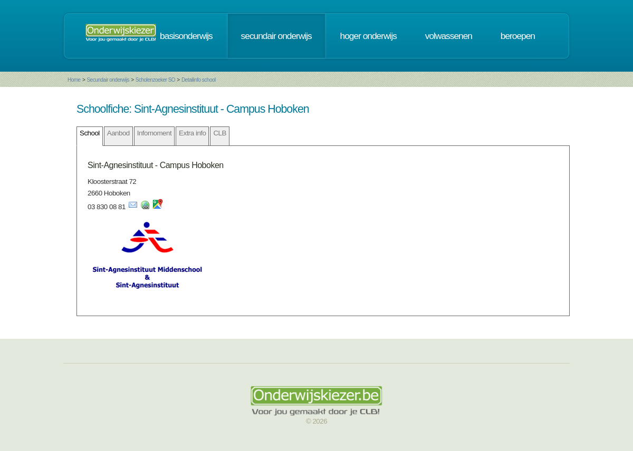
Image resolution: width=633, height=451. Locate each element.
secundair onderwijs (276, 36)
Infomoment (154, 133)
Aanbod (118, 133)
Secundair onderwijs (108, 80)
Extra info (192, 133)
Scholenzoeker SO (155, 80)
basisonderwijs (186, 36)
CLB (219, 133)
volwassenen (448, 36)
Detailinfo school (198, 80)
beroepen (518, 36)
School (90, 133)
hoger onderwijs (368, 36)
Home (74, 80)
